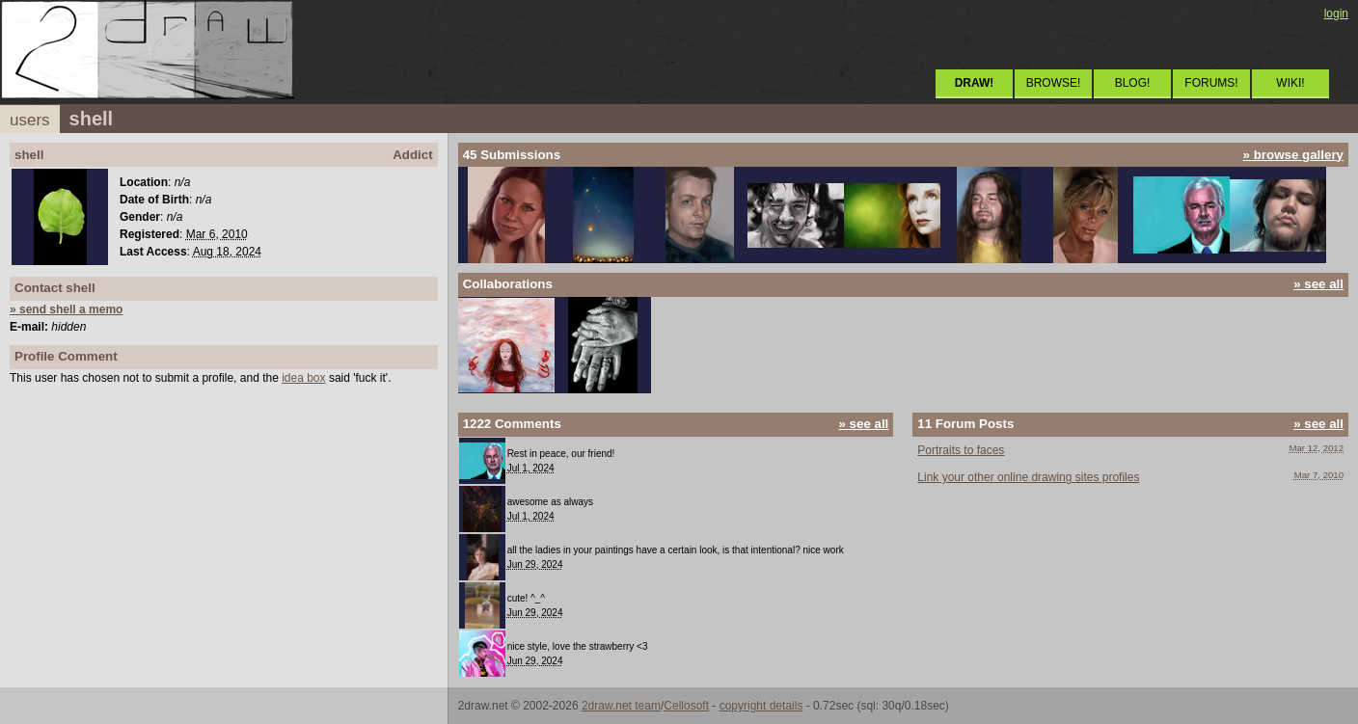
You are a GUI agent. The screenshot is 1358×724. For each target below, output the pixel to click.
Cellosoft (686, 705)
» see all (1318, 284)
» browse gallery (1293, 154)
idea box (303, 378)
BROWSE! (1053, 83)
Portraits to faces (960, 450)
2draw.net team (621, 705)
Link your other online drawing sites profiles (1028, 477)
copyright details (761, 705)
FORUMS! (1210, 83)
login (1336, 13)
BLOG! (1133, 83)
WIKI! (1290, 83)
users (30, 120)
